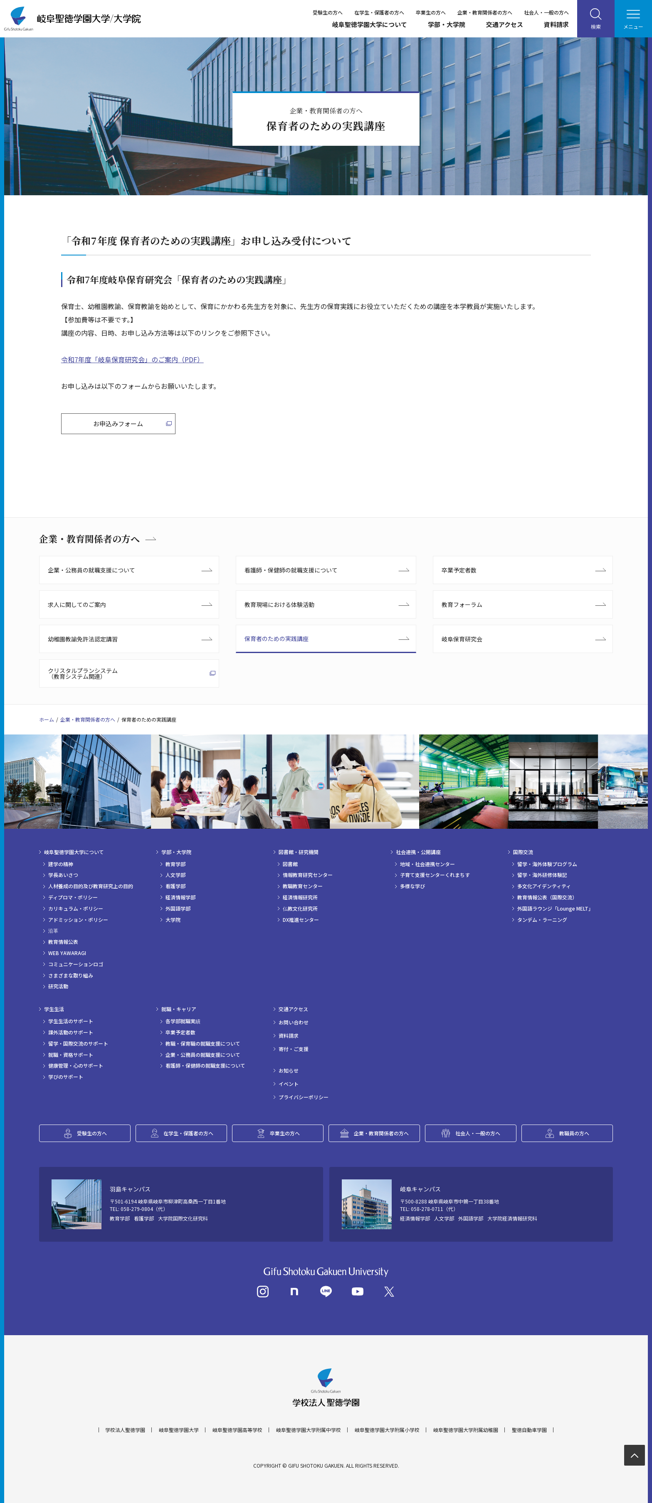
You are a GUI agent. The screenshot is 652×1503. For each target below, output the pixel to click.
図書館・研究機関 (299, 852)
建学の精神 (60, 864)
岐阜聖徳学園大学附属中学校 (308, 1429)
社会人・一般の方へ (546, 12)
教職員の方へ (574, 1133)
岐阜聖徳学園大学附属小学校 (387, 1429)
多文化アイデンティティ (544, 886)
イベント (289, 1083)
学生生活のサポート (70, 1021)
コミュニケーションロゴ (75, 964)
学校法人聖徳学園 (125, 1429)
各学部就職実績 (182, 1021)
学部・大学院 (446, 24)
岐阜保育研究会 (462, 639)
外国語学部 (177, 908)
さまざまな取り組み (70, 975)
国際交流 (523, 852)
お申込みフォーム (118, 423)
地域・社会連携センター (427, 864)
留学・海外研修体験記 (542, 875)
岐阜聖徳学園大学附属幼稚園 (465, 1429)
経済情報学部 (180, 897)
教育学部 (175, 864)
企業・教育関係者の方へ (484, 12)
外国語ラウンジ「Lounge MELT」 (555, 908)
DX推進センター (301, 919)
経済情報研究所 (300, 897)
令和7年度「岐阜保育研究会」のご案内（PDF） (132, 359)
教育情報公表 (63, 941)
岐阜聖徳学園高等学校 (237, 1429)
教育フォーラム (462, 604)
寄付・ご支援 (294, 1048)
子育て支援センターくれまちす (435, 875)
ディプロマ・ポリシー (73, 897)
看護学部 (175, 886)
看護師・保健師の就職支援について (291, 570)
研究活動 (58, 986)
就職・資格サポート (70, 1054)
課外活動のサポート (70, 1032)
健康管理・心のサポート (75, 1065)
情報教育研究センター (308, 875)
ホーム (46, 719)
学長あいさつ (63, 875)
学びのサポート (65, 1076)
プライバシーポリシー (303, 1097)
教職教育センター (303, 886)
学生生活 (54, 1009)
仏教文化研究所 (300, 908)
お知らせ (289, 1070)
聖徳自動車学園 (529, 1429)
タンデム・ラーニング (542, 919)
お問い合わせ (294, 1022)
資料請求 (556, 24)
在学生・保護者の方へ (379, 12)
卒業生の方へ (431, 12)
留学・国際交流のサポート (78, 1043)
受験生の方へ (328, 12)
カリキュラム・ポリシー (75, 908)
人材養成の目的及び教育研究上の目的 (90, 886)
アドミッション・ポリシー (78, 919)
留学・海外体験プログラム (547, 864)
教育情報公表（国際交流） (547, 897)
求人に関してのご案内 (77, 604)
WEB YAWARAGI (67, 953)
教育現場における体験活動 (279, 604)
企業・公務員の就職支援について (91, 570)
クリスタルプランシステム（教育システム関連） (83, 673)
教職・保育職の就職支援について (202, 1043)
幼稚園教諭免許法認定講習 (83, 639)
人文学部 (175, 875)
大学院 (172, 919)
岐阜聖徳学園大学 (179, 1429)
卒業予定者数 (459, 570)
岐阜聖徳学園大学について (369, 24)
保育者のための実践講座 (276, 638)
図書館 (290, 864)
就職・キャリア (178, 1009)
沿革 (53, 930)
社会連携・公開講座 (418, 852)
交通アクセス (504, 24)
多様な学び (412, 886)
